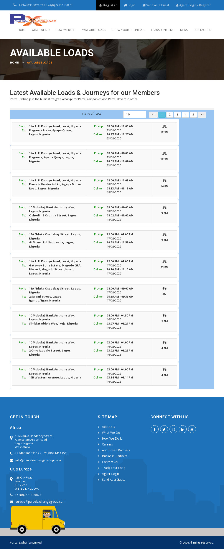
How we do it (66, 30)
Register (205, 5)
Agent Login (110, 473)
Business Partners (114, 456)
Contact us (110, 462)
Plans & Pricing (163, 30)
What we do (41, 30)
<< (153, 114)
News (184, 30)
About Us (108, 426)
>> (201, 114)
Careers (107, 444)
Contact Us (202, 30)
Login (192, 5)
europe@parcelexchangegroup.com (40, 501)
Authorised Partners (116, 450)
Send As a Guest (157, 5)
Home (22, 30)
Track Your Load (113, 468)
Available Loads (94, 30)
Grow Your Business (127, 30)
